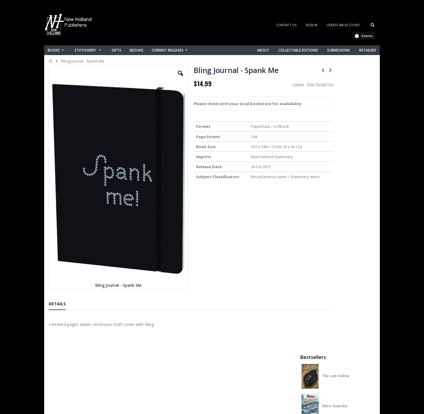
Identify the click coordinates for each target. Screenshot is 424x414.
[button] (161, 78)
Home (51, 60)
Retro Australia (334, 127)
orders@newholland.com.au (87, 358)
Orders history (152, 356)
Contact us (149, 341)
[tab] (61, 248)
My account (149, 349)
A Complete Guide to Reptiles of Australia (344, 217)
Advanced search (155, 364)
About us (146, 333)
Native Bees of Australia (342, 187)
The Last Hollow (335, 97)
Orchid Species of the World (344, 157)
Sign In (311, 25)
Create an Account (343, 25)
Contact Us (286, 25)
